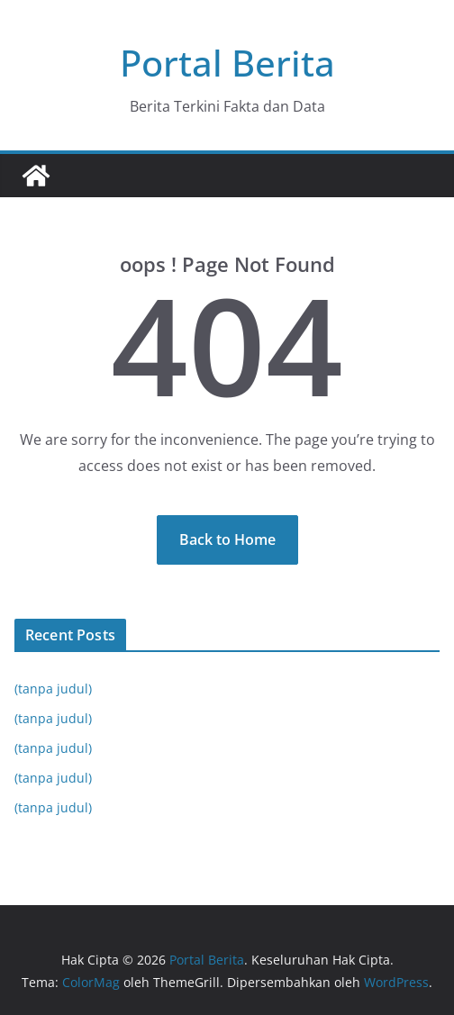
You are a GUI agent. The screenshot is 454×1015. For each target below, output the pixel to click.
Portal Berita (227, 62)
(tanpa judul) (53, 688)
